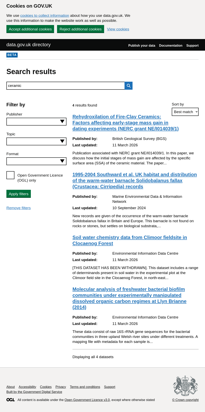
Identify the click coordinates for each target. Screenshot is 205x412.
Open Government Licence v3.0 (87, 400)
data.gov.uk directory (28, 44)
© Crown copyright (185, 400)
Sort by (178, 104)
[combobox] (36, 122)
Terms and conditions (85, 387)
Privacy (60, 387)
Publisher (14, 114)
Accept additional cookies (30, 29)
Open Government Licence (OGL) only (40, 177)
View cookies (118, 29)
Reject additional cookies (80, 29)
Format (12, 154)
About (10, 387)
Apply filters (18, 194)
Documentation (170, 45)
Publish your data (141, 45)
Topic (10, 134)
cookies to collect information (44, 15)
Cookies (46, 387)
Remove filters (18, 208)
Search (128, 86)
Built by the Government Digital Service (34, 392)
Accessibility (27, 387)
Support (192, 45)
